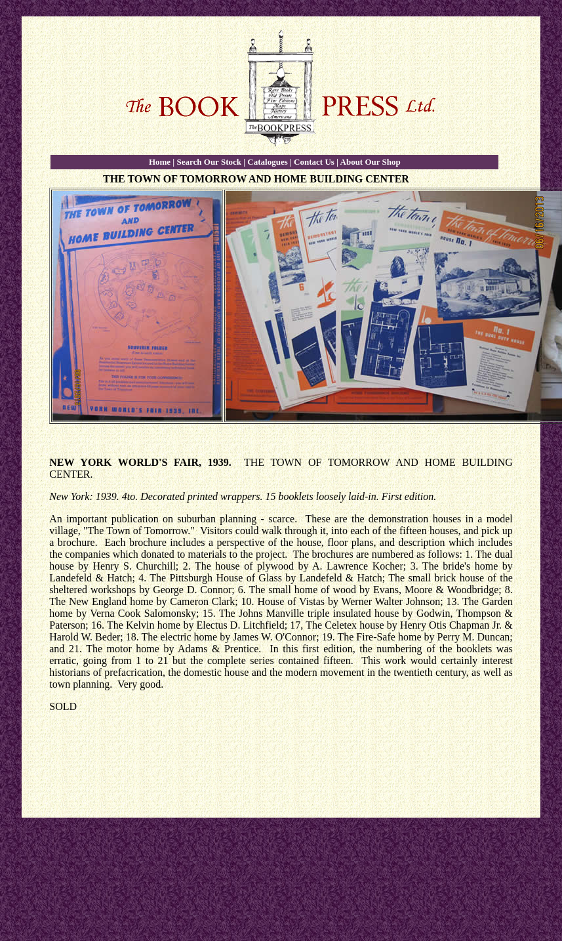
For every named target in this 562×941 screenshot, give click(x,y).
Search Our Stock (208, 162)
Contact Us (314, 162)
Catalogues (267, 162)
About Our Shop (370, 162)
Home (160, 162)
